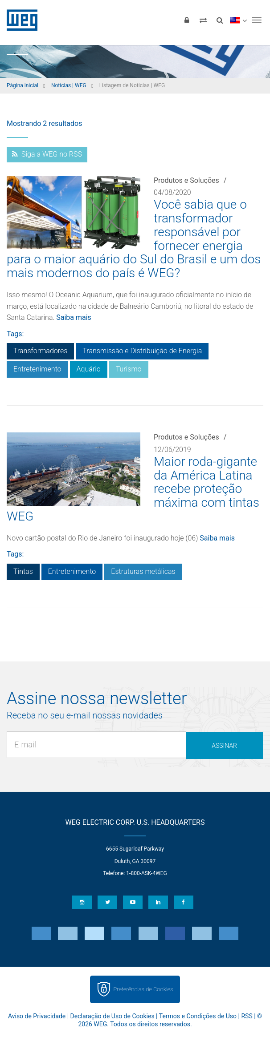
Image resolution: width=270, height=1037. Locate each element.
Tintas (23, 571)
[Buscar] (219, 20)
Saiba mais (73, 317)
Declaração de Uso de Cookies (112, 1016)
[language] (238, 20)
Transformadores (40, 351)
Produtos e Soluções (186, 180)
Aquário (89, 369)
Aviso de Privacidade (36, 1016)
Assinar (224, 745)
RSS (246, 1016)
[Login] (186, 20)
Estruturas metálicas (143, 571)
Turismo (129, 369)
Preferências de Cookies (143, 989)
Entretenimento (37, 369)
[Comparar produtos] (203, 20)
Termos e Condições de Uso (198, 1016)
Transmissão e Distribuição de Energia (142, 351)
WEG (19, 20)
